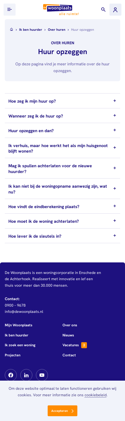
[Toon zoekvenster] (103, 10)
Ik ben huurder (16, 335)
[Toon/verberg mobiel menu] (10, 10)
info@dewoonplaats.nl (24, 311)
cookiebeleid (96, 394)
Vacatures (74, 345)
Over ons (69, 325)
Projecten (12, 355)
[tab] (62, 100)
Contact (69, 355)
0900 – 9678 (15, 305)
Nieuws (68, 335)
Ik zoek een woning (20, 345)
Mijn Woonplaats (18, 325)
